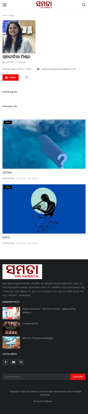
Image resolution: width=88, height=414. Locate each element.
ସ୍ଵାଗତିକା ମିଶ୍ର (8, 178)
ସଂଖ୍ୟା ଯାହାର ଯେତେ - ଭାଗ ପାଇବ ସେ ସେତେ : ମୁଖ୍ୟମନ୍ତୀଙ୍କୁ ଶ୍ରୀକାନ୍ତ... (48, 310)
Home (4, 15)
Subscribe (78, 376)
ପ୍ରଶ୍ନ (7, 172)
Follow (10, 77)
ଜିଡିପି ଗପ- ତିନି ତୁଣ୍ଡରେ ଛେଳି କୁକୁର (37, 338)
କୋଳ (6, 237)
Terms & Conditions (43, 401)
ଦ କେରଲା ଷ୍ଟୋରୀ (30, 323)
